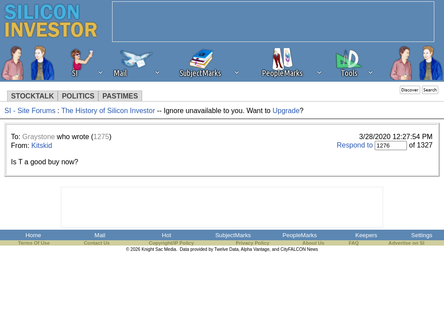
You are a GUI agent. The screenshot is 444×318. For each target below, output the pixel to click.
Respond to (355, 145)
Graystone (39, 136)
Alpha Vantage (255, 249)
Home (33, 235)
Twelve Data (226, 249)
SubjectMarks (233, 235)
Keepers (366, 235)
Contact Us (97, 243)
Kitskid (41, 145)
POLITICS (78, 96)
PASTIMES (120, 96)
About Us (313, 243)
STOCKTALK (32, 96)
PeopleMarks (299, 235)
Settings (422, 235)
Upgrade (285, 110)
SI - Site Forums (30, 110)
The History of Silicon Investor (108, 110)
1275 (101, 136)
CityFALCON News (299, 249)
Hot (166, 235)
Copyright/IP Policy (171, 243)
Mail (99, 235)
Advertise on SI (406, 243)
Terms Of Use (34, 243)
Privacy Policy (252, 243)
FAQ (354, 243)
